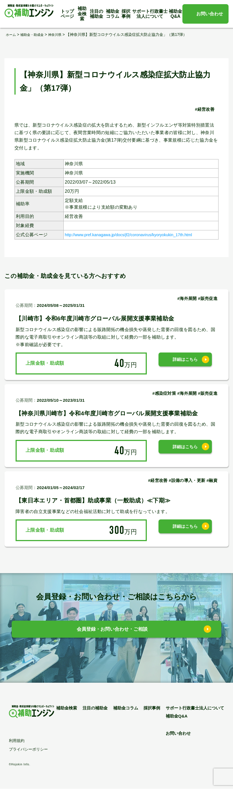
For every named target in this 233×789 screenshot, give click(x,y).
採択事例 (126, 14)
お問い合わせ (209, 13)
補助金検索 (82, 13)
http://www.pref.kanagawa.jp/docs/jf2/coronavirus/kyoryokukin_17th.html (139, 234)
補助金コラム (112, 14)
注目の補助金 (96, 14)
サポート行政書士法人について (150, 14)
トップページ (67, 14)
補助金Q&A (175, 14)
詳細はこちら (185, 363)
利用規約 (16, 741)
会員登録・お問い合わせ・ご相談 (112, 630)
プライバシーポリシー (28, 749)
